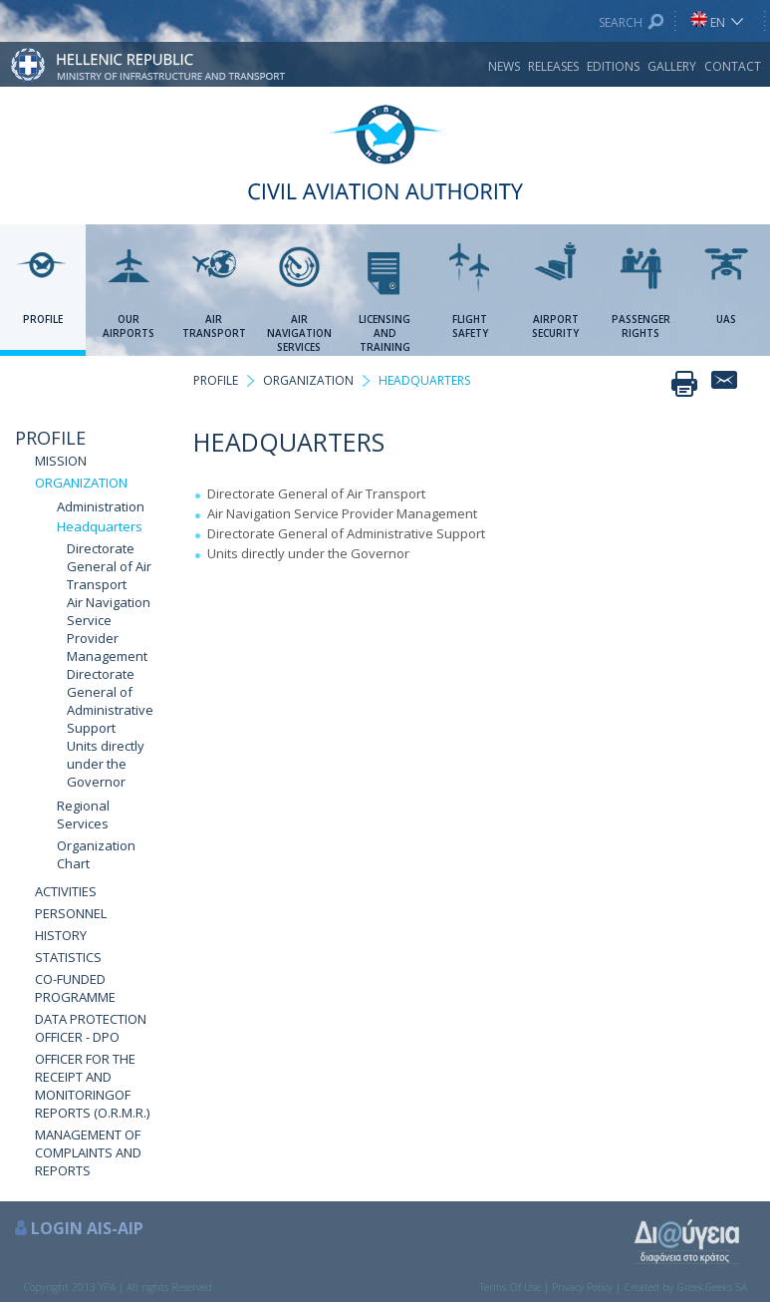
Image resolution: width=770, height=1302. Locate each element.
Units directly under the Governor (105, 764)
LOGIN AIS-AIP (87, 1228)
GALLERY (671, 66)
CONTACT (732, 66)
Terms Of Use (510, 1287)
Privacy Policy (582, 1287)
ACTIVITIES (66, 891)
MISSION (61, 461)
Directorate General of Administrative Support (110, 701)
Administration (100, 506)
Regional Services (83, 814)
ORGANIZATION (81, 482)
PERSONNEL (71, 913)
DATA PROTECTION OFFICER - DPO (90, 1028)
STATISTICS (68, 957)
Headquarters (99, 526)
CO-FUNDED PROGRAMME (75, 988)
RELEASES (553, 66)
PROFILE (50, 438)
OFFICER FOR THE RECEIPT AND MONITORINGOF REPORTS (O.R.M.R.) (92, 1086)
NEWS (504, 66)
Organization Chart (96, 854)
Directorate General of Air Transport (109, 566)
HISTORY (61, 935)
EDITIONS (613, 66)
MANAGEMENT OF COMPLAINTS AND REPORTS (88, 1152)
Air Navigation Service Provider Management (108, 629)
